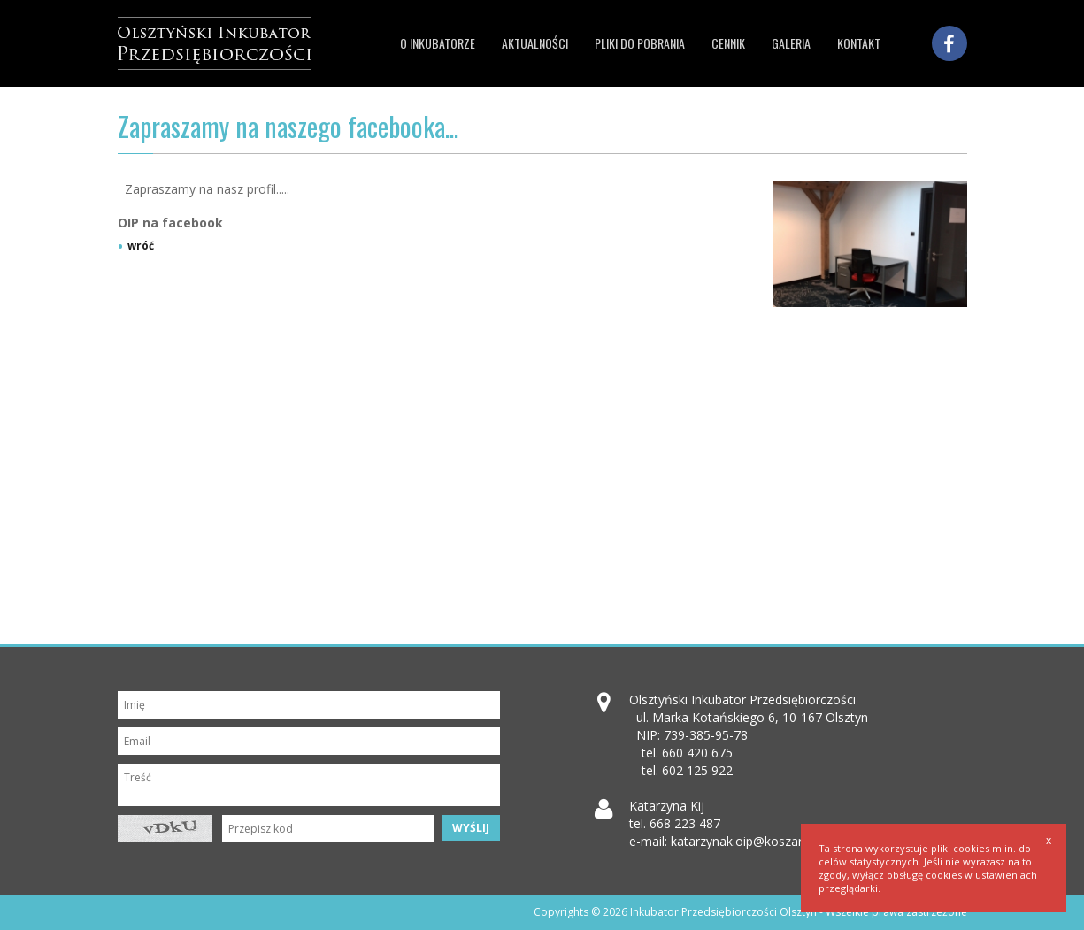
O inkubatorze (437, 43)
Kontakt (858, 43)
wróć (140, 246)
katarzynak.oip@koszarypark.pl (758, 841)
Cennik (728, 43)
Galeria (791, 43)
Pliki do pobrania (640, 43)
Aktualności (535, 43)
